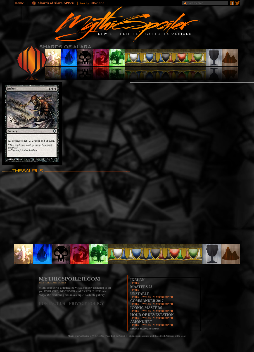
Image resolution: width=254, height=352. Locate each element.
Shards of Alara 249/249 (56, 3)
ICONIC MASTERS (146, 308)
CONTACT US (54, 303)
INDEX (135, 283)
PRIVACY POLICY (86, 303)
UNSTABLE (140, 294)
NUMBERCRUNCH (163, 297)
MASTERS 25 (141, 287)
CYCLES (146, 297)
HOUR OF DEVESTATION (152, 315)
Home (19, 3)
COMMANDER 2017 (147, 301)
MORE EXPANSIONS (144, 328)
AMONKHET (141, 322)
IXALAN (137, 280)
